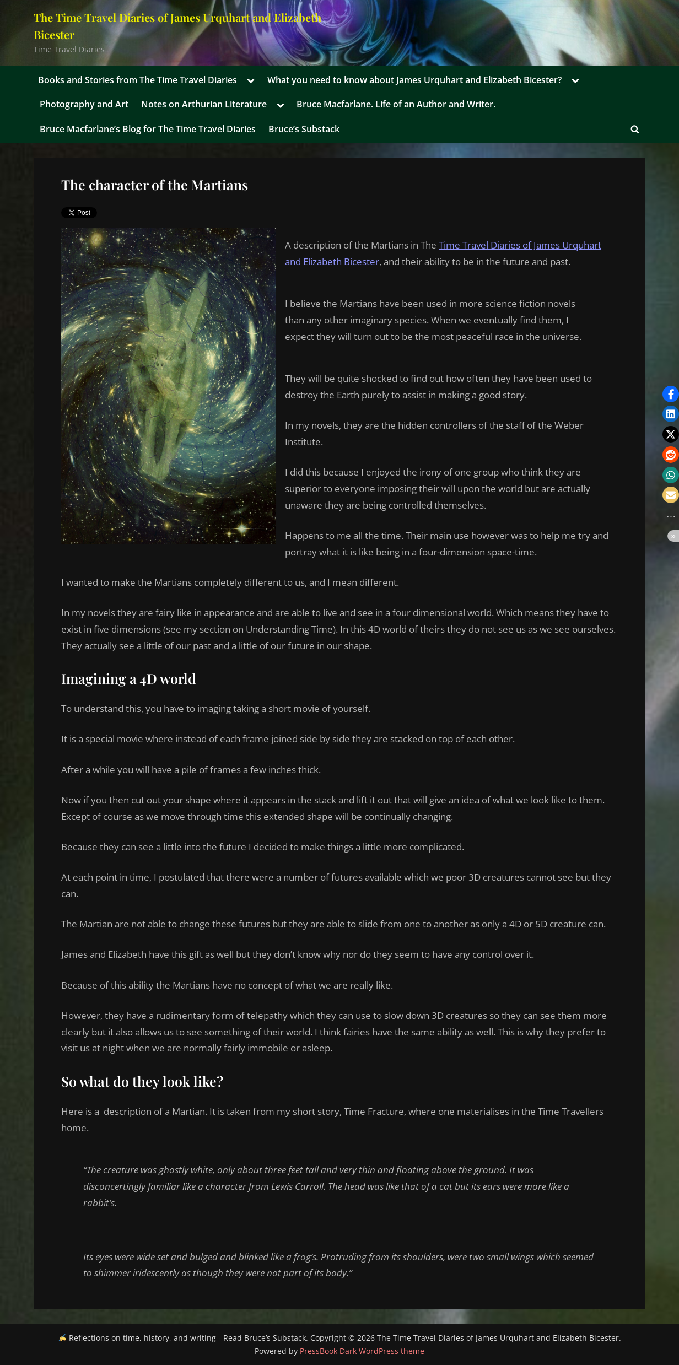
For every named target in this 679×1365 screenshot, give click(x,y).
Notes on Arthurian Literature (204, 104)
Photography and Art (84, 104)
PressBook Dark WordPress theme (362, 1351)
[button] (670, 394)
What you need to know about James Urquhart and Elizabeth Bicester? (414, 80)
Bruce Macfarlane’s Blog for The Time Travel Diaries (148, 129)
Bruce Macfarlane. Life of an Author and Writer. (396, 104)
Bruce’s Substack (304, 129)
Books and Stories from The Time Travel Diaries (137, 80)
